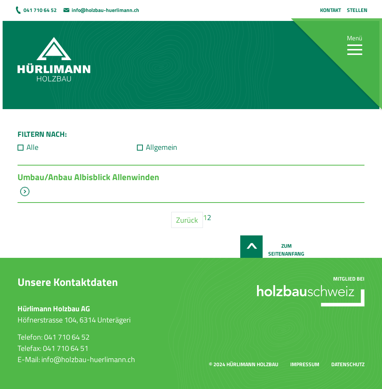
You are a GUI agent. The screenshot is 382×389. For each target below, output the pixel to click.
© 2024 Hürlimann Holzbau (243, 364)
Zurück (187, 220)
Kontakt (330, 10)
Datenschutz (347, 364)
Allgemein (161, 147)
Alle (32, 147)
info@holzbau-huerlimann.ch (105, 10)
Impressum (304, 364)
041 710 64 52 (40, 10)
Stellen (357, 10)
